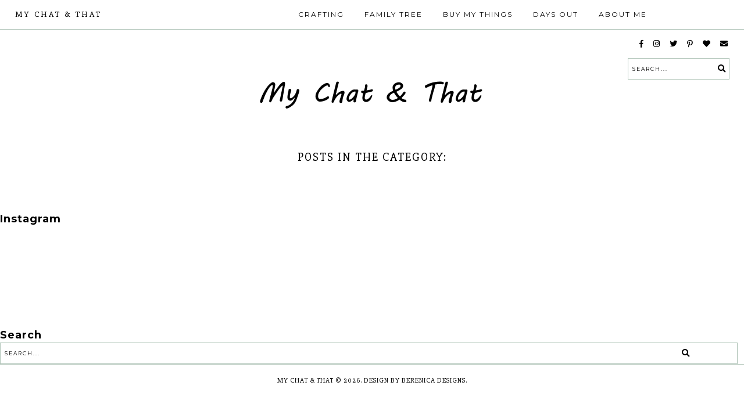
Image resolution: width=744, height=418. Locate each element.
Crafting (321, 14)
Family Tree (393, 14)
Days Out (555, 14)
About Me (623, 14)
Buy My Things (478, 14)
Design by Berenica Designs (415, 380)
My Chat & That (58, 14)
